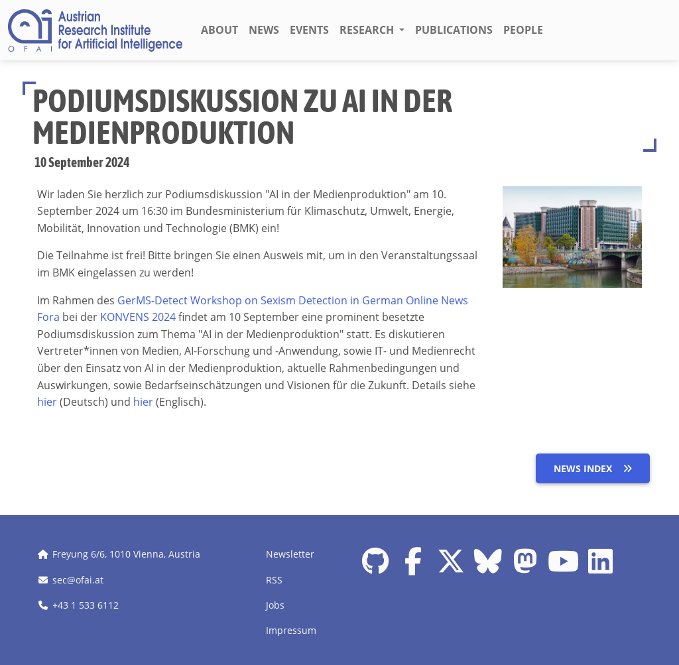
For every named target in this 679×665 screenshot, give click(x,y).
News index (593, 468)
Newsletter (290, 554)
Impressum (291, 630)
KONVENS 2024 (138, 317)
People (523, 30)
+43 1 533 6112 (85, 605)
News (264, 30)
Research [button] (368, 30)
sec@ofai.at (77, 580)
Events (309, 30)
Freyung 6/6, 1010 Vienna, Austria (126, 554)
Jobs (275, 605)
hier (47, 401)
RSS (274, 580)
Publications (454, 30)
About (219, 30)
